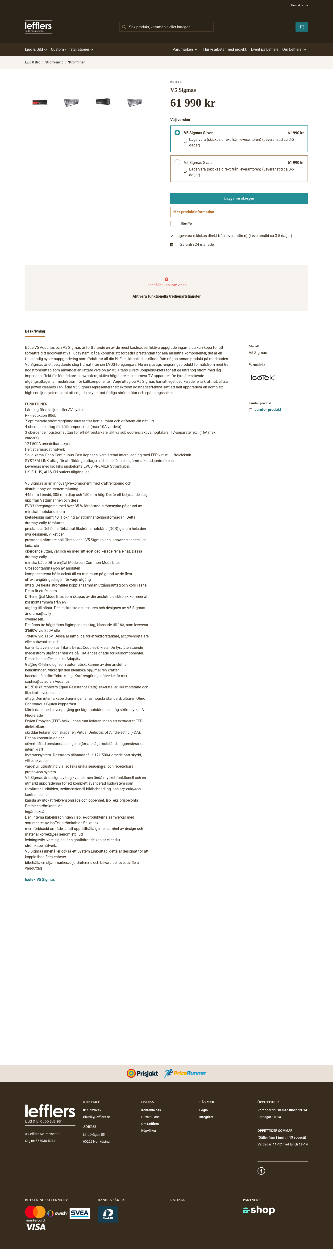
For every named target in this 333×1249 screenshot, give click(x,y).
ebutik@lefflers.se (97, 1117)
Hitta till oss (150, 1117)
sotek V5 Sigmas (40, 881)
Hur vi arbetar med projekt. (225, 49)
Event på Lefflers (265, 49)
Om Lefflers (150, 1124)
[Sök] (166, 27)
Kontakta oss (299, 5)
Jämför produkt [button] (265, 411)
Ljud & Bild (36, 49)
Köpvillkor (148, 1131)
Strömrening (54, 62)
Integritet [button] (206, 1117)
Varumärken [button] (185, 49)
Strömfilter (76, 62)
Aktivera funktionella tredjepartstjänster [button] (167, 298)
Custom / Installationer (72, 49)
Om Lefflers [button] (294, 49)
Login (203, 1110)
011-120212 (92, 1110)
